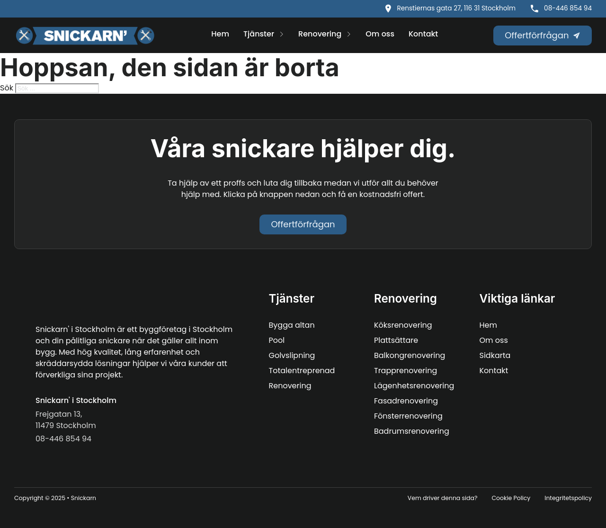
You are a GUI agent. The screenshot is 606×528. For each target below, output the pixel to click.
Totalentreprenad (302, 370)
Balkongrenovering (409, 355)
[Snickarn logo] (85, 35)
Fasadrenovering (406, 400)
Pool (277, 340)
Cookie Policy (510, 498)
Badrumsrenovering (411, 431)
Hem (220, 33)
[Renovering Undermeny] (348, 35)
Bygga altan (292, 325)
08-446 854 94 (568, 8)
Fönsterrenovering (408, 416)
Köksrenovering (403, 325)
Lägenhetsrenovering (414, 385)
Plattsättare (396, 340)
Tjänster (258, 33)
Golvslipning (292, 355)
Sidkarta (495, 355)
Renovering (319, 33)
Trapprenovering (405, 370)
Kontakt (423, 33)
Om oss (379, 33)
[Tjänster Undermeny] (281, 35)
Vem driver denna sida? (443, 498)
